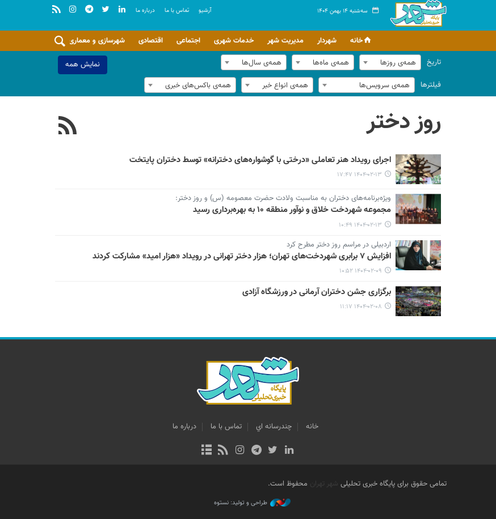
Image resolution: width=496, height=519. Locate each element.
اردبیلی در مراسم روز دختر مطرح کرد (339, 245)
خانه (361, 40)
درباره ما (145, 10)
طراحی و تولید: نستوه (252, 503)
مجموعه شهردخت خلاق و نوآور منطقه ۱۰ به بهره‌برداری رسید (292, 210)
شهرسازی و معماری (97, 40)
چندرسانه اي (274, 426)
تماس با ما (177, 10)
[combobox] (390, 62)
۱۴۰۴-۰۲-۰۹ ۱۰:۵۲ (360, 271)
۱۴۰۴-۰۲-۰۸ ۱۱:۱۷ (361, 307)
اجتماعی (188, 40)
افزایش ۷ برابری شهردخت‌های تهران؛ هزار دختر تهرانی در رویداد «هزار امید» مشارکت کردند (242, 256)
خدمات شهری (234, 40)
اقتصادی (150, 40)
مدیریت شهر (285, 40)
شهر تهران (324, 484)
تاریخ (434, 62)
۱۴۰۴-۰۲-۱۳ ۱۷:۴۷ (359, 175)
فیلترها (431, 85)
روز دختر (404, 122)
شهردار (327, 40)
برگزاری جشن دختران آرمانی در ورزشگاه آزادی (316, 292)
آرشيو (205, 10)
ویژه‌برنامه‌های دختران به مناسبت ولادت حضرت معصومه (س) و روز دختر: (283, 199)
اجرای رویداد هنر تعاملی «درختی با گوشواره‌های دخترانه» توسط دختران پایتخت (260, 160)
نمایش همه (82, 64)
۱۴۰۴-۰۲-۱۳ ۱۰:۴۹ (360, 225)
